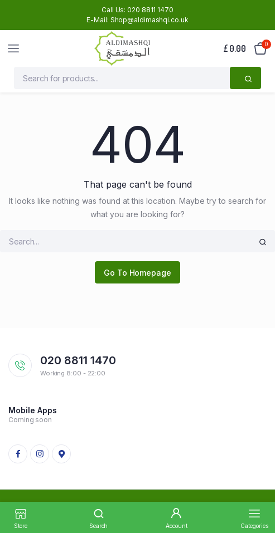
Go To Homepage (137, 272)
